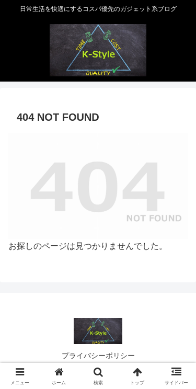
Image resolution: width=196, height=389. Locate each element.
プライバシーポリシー (98, 355)
